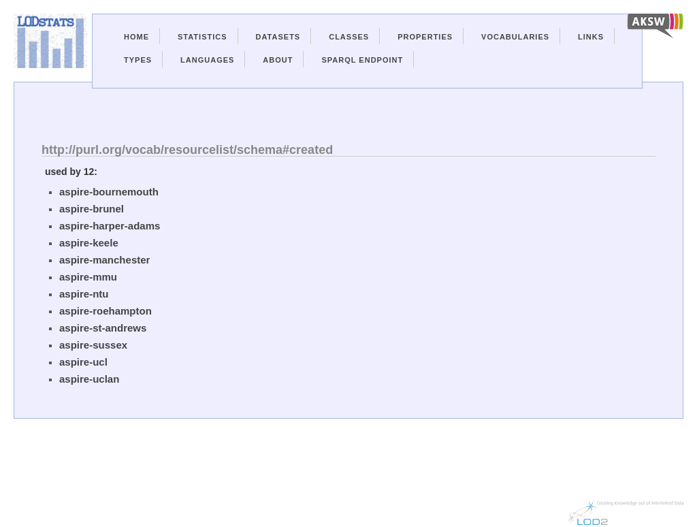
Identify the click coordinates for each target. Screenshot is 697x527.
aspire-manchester (104, 260)
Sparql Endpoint (362, 60)
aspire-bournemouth (109, 191)
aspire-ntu (84, 294)
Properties (425, 37)
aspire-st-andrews (102, 328)
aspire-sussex (93, 345)
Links (591, 37)
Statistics (202, 37)
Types (138, 60)
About (278, 60)
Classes (349, 37)
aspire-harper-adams (109, 225)
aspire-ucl (83, 362)
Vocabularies (515, 37)
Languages (207, 60)
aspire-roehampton (105, 311)
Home (136, 37)
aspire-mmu (88, 277)
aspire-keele (88, 243)
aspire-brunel (91, 208)
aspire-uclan (89, 379)
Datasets (278, 37)
